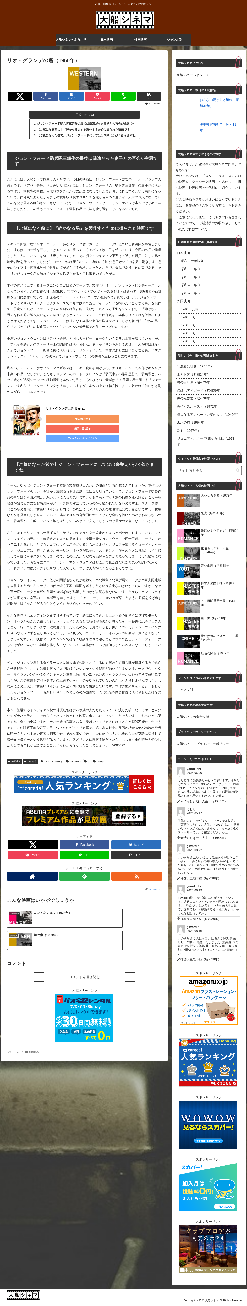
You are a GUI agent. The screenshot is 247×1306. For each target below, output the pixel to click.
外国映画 (14, 753)
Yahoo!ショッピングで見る (136, 419)
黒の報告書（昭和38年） (195, 398)
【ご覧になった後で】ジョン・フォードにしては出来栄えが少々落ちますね (86, 135)
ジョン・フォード (52, 753)
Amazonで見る (63, 419)
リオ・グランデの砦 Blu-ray (65, 408)
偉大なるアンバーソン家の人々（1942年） (208, 414)
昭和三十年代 (190, 277)
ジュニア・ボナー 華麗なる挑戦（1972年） (205, 441)
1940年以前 (189, 309)
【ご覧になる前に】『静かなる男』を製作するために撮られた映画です (83, 129)
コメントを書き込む (84, 948)
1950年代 (30, 753)
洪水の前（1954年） (192, 422)
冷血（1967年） (189, 431)
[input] (209, 470)
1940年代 (188, 317)
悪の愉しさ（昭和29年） (195, 382)
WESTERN (73, 753)
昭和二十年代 (190, 269)
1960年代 (188, 333)
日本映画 (183, 253)
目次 (78, 115)
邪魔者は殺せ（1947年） (195, 366)
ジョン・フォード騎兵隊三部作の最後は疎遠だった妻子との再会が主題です (86, 123)
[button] (237, 470)
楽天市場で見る (100, 419)
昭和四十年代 (190, 285)
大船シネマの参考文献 (192, 717)
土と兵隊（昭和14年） (193, 374)
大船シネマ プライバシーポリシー (202, 744)
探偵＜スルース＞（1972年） (198, 406)
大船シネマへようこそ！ (194, 75)
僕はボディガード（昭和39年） (200, 390)
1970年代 (188, 341)
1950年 (98, 753)
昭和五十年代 (190, 293)
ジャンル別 (184, 690)
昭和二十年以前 (192, 261)
